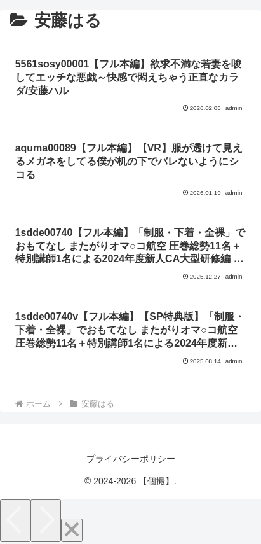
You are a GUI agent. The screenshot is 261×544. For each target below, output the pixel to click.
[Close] (72, 530)
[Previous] (15, 520)
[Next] (45, 520)
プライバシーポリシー (130, 459)
